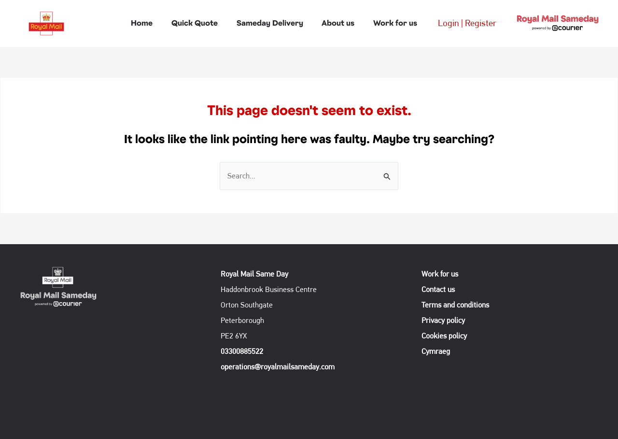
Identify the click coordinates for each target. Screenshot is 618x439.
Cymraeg (435, 351)
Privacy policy (446, 320)
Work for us (442, 273)
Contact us (441, 289)
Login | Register (459, 22)
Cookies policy (447, 335)
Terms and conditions (458, 304)
